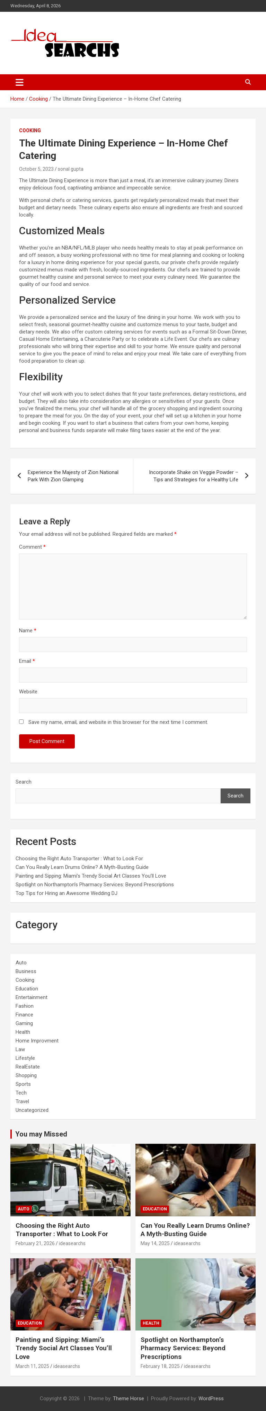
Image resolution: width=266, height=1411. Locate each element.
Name (27, 630)
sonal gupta (70, 169)
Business (26, 971)
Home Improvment (37, 1041)
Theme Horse (128, 1398)
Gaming (24, 1023)
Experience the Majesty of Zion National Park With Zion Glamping (73, 476)
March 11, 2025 (32, 1366)
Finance (24, 1015)
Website (28, 691)
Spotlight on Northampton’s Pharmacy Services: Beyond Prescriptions (95, 884)
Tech (21, 1093)
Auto (21, 963)
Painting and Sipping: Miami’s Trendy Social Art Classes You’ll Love (91, 876)
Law (20, 1049)
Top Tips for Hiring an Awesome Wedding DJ (66, 893)
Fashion (25, 1006)
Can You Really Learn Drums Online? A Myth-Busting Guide (82, 867)
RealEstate (28, 1067)
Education (27, 989)
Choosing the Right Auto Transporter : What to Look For (79, 858)
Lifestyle (25, 1058)
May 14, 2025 (155, 1243)
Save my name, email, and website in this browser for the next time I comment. (118, 722)
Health (23, 1032)
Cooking (30, 130)
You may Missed (41, 1134)
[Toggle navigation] (19, 82)
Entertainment (31, 997)
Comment (32, 547)
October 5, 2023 (36, 169)
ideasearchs (72, 1243)
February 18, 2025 (160, 1366)
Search (24, 782)
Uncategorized (32, 1110)
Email (27, 661)
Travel (22, 1101)
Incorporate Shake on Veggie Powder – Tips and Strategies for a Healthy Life (193, 476)
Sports (23, 1084)
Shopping (26, 1075)
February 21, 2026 (35, 1243)
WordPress (211, 1398)
